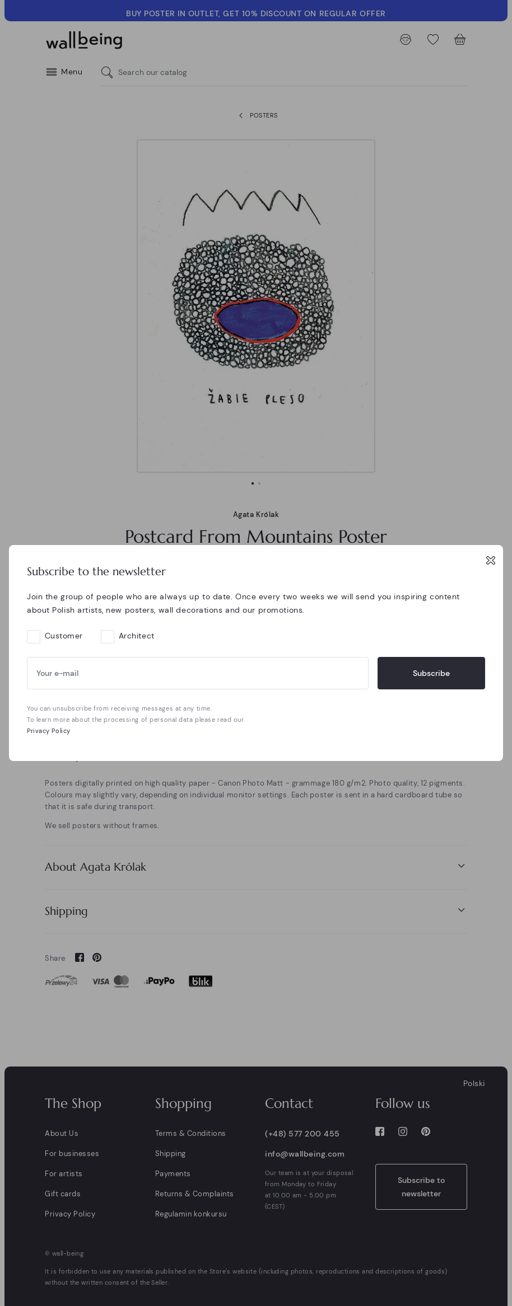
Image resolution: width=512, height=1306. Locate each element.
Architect (137, 636)
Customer (64, 636)
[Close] (490, 560)
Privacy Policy (49, 731)
